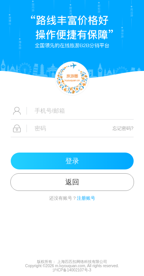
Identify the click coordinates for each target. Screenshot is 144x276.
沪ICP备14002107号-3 (72, 270)
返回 (72, 182)
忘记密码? (123, 128)
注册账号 (86, 198)
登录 (72, 161)
